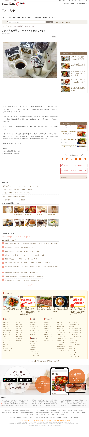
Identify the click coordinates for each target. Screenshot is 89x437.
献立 (10, 18)
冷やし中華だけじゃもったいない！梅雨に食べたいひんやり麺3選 (22, 251)
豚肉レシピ (6, 324)
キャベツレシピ (7, 334)
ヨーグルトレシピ (20, 326)
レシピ (72, 412)
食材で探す (59, 22)
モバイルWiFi (38, 412)
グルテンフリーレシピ (74, 344)
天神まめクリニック (54, 410)
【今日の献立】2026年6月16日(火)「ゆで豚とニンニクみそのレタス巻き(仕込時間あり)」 (28, 262)
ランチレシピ (72, 352)
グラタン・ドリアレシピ (63, 338)
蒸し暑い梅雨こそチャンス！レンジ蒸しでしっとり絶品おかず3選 (22, 280)
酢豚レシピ (59, 322)
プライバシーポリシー (28, 417)
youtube (80, 159)
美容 (37, 414)
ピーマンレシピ (7, 342)
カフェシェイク (8, 210)
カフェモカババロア (8, 223)
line (75, 159)
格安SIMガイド (17, 412)
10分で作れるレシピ (74, 324)
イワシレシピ (33, 324)
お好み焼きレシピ (48, 334)
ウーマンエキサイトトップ (71, 3)
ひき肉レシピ (6, 328)
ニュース (78, 412)
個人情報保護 (39, 417)
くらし (63, 0)
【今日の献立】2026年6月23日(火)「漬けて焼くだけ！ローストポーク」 (21, 403)
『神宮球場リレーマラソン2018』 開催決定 (14, 200)
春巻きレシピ (60, 328)
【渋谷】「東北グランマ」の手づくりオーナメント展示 (17, 189)
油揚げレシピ (19, 332)
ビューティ (68, 0)
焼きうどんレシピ (48, 340)
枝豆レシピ (32, 332)
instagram (71, 159)
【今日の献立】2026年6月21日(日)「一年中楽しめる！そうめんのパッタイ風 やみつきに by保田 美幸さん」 (32, 267)
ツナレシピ (18, 340)
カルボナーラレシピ (62, 340)
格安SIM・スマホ (6, 412)
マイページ (52, 18)
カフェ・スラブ (42, 210)
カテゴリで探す (67, 22)
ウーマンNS (18, 236)
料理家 (45, 18)
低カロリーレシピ (73, 340)
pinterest (84, 159)
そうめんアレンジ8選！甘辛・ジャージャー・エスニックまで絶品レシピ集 (24, 255)
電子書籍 (61, 414)
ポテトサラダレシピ (62, 342)
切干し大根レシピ (20, 336)
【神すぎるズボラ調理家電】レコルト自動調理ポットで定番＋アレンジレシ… (78, 58)
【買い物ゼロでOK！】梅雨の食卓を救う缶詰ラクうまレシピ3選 (49, 403)
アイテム (69, 410)
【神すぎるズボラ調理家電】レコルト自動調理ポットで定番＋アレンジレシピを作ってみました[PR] (31, 243)
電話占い (81, 410)
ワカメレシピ (19, 338)
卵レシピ (18, 322)
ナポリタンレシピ (61, 336)
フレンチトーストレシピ (63, 350)
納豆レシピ (18, 334)
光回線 (24, 412)
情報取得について (67, 417)
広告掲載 (59, 417)
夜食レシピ (72, 354)
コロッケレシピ (60, 348)
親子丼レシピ (47, 322)
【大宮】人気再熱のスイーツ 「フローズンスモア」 (16, 193)
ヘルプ (46, 417)
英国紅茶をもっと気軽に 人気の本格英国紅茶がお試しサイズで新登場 (24, 276)
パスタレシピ (60, 334)
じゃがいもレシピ (7, 330)
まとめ (24, 18)
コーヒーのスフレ (30, 223)
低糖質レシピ (72, 338)
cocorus (45, 412)
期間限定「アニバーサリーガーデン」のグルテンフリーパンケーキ (20, 186)
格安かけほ (30, 412)
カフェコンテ (19, 223)
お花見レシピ (33, 349)
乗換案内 (84, 412)
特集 (14, 18)
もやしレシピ (6, 340)
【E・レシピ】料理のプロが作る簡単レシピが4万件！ (44, 361)
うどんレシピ (47, 338)
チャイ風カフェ (53, 210)
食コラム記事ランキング (9, 240)
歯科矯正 (32, 414)
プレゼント (77, 0)
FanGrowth (35, 410)
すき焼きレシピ (48, 332)
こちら (63, 423)
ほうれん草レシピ (7, 348)
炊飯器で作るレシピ (74, 334)
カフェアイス (30, 210)
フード (12, 236)
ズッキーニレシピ (34, 326)
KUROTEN (15, 410)
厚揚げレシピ (19, 330)
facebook (62, 159)
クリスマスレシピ (34, 353)
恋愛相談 (56, 412)
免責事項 (76, 417)
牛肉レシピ (6, 322)
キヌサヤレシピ (34, 334)
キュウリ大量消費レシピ (75, 332)
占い (73, 0)
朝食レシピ (72, 350)
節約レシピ (72, 346)
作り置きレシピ (73, 322)
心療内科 (63, 410)
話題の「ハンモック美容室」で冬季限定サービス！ (16, 196)
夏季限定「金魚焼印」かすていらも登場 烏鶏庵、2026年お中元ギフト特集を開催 (53, 400)
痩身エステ (55, 414)
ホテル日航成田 (6, 236)
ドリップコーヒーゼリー (42, 224)
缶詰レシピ (72, 326)
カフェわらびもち (19, 210)
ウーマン (66, 412)
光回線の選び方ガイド (25, 410)
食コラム (30, 18)
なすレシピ (6, 338)
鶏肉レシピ (6, 326)
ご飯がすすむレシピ (74, 356)
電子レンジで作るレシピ (75, 336)
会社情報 (12, 417)
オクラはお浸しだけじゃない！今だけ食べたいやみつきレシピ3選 (19, 400)
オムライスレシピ (61, 332)
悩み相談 (50, 412)
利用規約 (18, 417)
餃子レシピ (59, 324)
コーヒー (29, 236)
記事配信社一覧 (65, 177)
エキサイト (84, 3)
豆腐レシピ (18, 328)
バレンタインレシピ (35, 355)
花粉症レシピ (33, 345)
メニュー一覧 (84, 0)
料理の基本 (38, 18)
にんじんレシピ (7, 344)
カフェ (24, 236)
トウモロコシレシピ (35, 330)
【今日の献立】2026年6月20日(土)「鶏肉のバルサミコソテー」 (21, 247)
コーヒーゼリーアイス (53, 223)
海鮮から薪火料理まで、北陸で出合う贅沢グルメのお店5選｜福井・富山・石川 (23, 405)
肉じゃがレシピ (48, 328)
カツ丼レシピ (47, 324)
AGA (49, 414)
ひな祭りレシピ (34, 347)
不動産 (26, 414)
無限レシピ (72, 348)
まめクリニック (44, 410)
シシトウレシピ (34, 328)
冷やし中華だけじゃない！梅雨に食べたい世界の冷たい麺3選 (21, 259)
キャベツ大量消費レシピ (75, 328)
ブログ (75, 410)
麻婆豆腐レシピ (60, 326)
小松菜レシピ (6, 350)
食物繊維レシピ (73, 342)
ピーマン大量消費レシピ (75, 330)
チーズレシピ (19, 324)
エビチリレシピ (60, 330)
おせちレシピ (33, 341)
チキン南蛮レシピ (48, 336)
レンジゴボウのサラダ (67, 140)
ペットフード (43, 414)
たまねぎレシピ (7, 332)
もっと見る (30, 285)
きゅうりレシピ (7, 346)
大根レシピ (6, 336)
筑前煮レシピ (47, 330)
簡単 (18, 18)
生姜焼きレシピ (48, 326)
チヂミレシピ (60, 344)
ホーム (5, 18)
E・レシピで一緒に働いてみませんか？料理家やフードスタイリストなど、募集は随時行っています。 (44, 420)
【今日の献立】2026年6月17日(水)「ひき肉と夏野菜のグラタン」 (22, 272)
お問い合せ (52, 417)
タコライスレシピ (61, 346)
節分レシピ (32, 343)
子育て (59, 0)
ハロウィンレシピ (34, 351)
